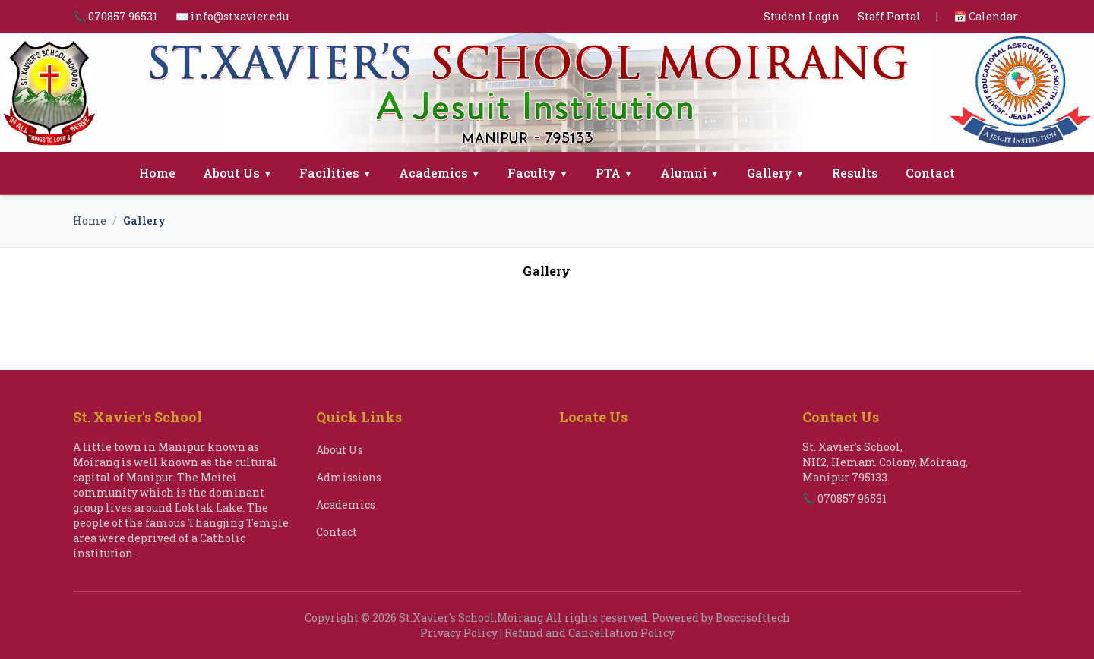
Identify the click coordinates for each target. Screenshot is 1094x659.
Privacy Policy (459, 633)
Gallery (776, 173)
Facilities (335, 173)
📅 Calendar (985, 16)
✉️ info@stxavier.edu (232, 16)
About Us (237, 173)
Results (855, 173)
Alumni (689, 173)
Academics (439, 173)
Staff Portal (889, 16)
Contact (930, 173)
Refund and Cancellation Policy (589, 633)
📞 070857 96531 (115, 16)
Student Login (801, 16)
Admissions (348, 477)
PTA (614, 173)
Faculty (537, 173)
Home (157, 173)
